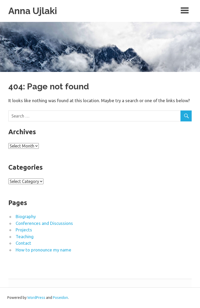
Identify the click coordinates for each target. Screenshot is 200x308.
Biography (26, 216)
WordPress (36, 298)
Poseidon (60, 298)
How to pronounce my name (43, 249)
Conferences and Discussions (44, 223)
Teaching (25, 236)
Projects (24, 229)
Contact (23, 243)
